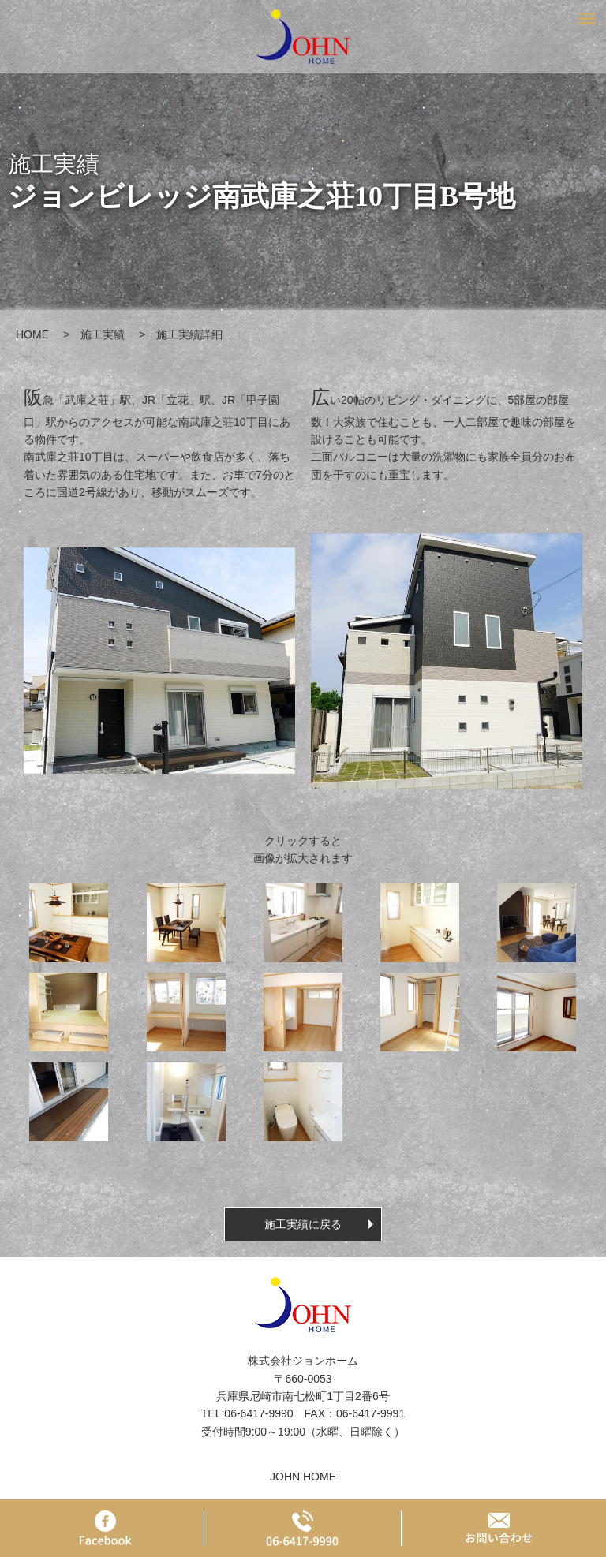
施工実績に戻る (303, 1224)
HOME (32, 334)
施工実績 (102, 334)
